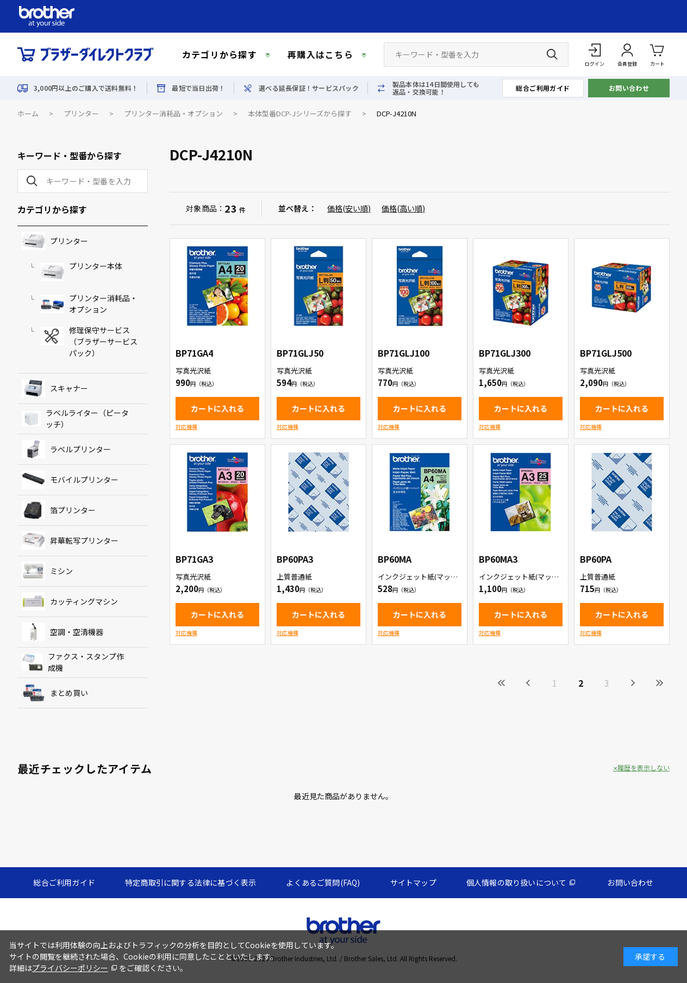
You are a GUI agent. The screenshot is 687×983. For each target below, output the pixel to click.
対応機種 (186, 426)
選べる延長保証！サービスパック (309, 88)
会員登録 (627, 63)
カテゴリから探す (219, 54)
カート (657, 54)
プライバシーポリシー (70, 967)
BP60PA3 (295, 558)
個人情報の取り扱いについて (516, 882)
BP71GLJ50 (300, 352)
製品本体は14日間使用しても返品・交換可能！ (435, 88)
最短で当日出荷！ (198, 88)
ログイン (594, 63)
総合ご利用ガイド (543, 87)
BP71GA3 (194, 558)
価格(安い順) (349, 208)
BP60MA (394, 558)
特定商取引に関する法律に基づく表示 (190, 882)
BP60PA (595, 558)
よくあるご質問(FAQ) (323, 882)
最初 (502, 683)
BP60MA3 (498, 558)
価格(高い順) (403, 208)
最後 (659, 683)
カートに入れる (217, 408)
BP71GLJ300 (504, 352)
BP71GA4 (194, 352)
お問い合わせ (629, 87)
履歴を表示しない (643, 767)
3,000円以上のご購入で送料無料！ (86, 88)
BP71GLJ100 (403, 352)
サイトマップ (413, 882)
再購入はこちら (320, 54)
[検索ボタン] (552, 54)
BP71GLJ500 (606, 352)
